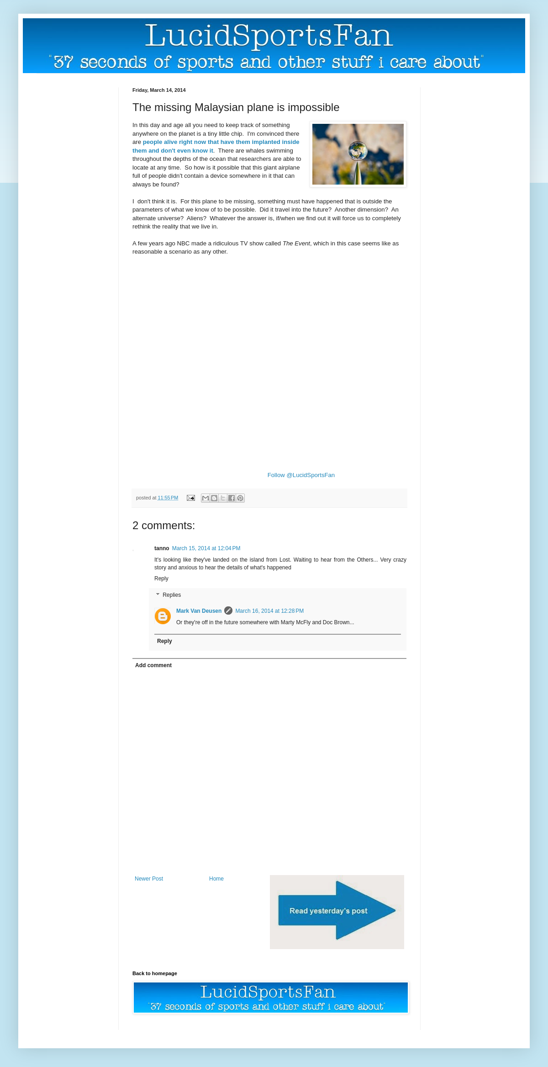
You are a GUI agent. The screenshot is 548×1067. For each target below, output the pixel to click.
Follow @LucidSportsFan (301, 475)
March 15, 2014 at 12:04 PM (206, 548)
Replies (172, 595)
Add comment (153, 665)
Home (216, 879)
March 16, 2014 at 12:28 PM (269, 611)
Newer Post (149, 879)
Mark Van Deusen (198, 611)
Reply (161, 578)
